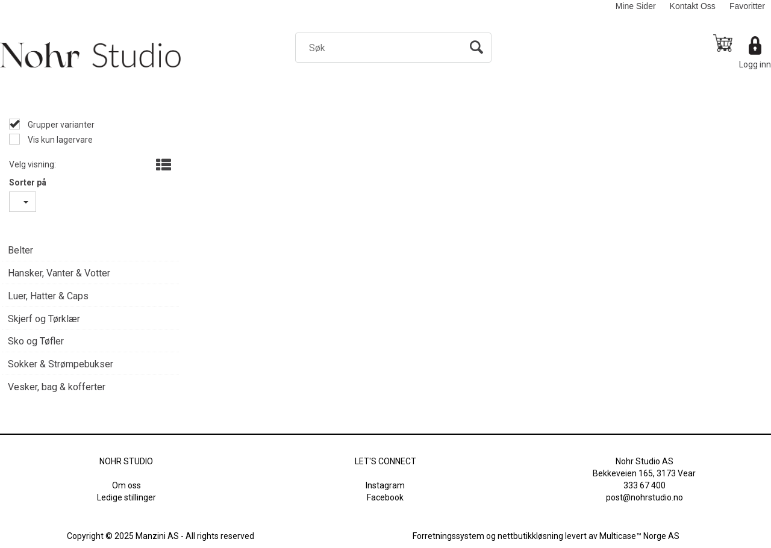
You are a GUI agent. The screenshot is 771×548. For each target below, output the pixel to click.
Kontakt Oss (693, 6)
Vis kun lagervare (59, 140)
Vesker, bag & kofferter (56, 387)
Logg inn (755, 64)
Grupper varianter (60, 124)
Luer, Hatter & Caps (48, 296)
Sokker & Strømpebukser (60, 364)
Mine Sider (636, 6)
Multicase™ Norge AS (639, 536)
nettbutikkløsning (530, 536)
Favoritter (747, 6)
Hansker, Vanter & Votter (59, 273)
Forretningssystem (448, 536)
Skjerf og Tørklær (44, 319)
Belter (20, 250)
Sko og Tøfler (36, 341)
